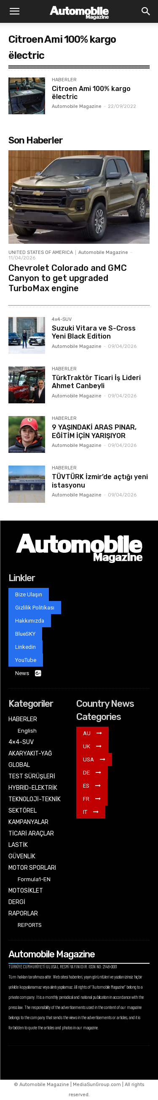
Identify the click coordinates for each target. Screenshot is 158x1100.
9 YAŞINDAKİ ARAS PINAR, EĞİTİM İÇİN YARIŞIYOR (94, 431)
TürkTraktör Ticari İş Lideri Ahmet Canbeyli (96, 382)
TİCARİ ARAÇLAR (31, 833)
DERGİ (16, 902)
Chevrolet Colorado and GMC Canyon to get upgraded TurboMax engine (67, 278)
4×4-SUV (21, 742)
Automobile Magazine (77, 106)
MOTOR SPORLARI (32, 867)
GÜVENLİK (21, 856)
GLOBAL (19, 765)
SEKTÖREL (22, 810)
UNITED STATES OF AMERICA (40, 252)
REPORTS (30, 925)
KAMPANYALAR (28, 822)
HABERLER (64, 80)
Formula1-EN (34, 879)
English (27, 731)
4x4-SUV (62, 319)
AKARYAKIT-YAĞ (30, 753)
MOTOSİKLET (25, 890)
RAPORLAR (23, 913)
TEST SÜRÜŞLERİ (31, 776)
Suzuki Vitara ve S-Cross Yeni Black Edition (94, 332)
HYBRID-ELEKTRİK (32, 787)
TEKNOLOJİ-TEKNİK (34, 799)
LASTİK (18, 845)
